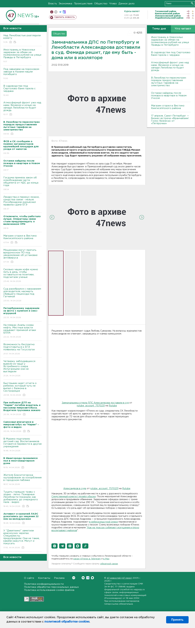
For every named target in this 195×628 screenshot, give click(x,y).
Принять (177, 619)
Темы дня (159, 29)
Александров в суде (74, 489)
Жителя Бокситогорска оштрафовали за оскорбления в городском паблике (22, 480)
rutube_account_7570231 (91, 406)
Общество (100, 4)
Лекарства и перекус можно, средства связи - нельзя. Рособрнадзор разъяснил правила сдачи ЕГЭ (22, 203)
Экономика (65, 4)
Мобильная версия (51, 11)
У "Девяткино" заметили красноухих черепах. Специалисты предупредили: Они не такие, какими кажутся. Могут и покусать (22, 539)
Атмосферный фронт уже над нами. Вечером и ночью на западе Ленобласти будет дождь (22, 109)
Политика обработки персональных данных (51, 587)
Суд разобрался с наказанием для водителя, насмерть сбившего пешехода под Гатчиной (22, 295)
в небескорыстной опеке (103, 522)
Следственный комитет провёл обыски (73, 497)
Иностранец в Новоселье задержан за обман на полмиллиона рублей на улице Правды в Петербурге (22, 56)
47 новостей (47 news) (119, 578)
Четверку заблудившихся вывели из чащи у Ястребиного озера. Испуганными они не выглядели (22, 368)
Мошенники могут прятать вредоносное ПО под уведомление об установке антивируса (22, 256)
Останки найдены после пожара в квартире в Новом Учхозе (169, 95)
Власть (52, 4)
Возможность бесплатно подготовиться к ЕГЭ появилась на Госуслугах (22, 349)
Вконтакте (73, 577)
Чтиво (113, 4)
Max (92, 577)
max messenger (64, 11)
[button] (54, 546)
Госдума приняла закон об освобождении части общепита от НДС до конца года (22, 184)
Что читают (183, 29)
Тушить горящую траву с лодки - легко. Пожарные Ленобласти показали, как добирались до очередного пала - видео (22, 499)
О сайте (29, 578)
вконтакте (55, 11)
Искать (192, 3)
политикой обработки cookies (66, 621)
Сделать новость (64, 17)
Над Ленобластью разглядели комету (22, 39)
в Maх (106, 559)
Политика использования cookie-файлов (49, 590)
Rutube (113, 406)
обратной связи (109, 564)
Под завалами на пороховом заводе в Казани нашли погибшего (22, 74)
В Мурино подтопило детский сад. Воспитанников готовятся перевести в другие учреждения (22, 445)
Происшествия (83, 4)
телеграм (60, 11)
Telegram (87, 577)
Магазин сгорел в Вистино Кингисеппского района (22, 239)
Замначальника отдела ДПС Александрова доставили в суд (95, 403)
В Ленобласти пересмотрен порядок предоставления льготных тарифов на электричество (168, 82)
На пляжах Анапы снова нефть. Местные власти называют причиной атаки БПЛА (22, 331)
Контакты (44, 578)
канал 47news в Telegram (87, 559)
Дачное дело (127, 4)
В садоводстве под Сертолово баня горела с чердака (22, 91)
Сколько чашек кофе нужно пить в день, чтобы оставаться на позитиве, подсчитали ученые (22, 275)
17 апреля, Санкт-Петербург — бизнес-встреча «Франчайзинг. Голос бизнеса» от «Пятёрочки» (170, 120)
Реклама (59, 578)
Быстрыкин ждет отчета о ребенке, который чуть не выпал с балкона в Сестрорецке (22, 389)
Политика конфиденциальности (44, 584)
